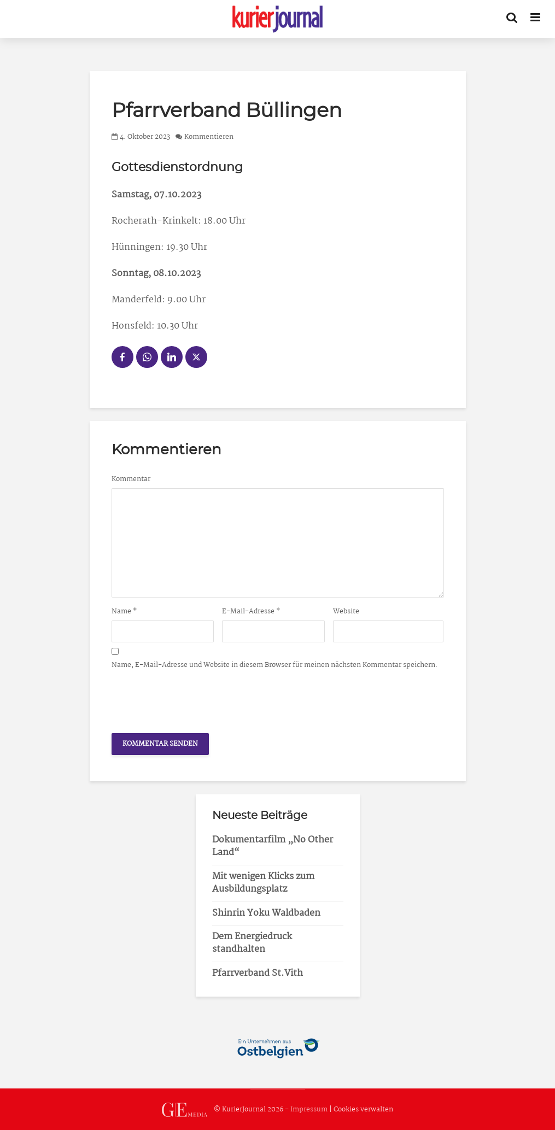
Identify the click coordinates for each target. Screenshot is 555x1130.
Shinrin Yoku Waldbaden (266, 913)
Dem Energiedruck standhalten (252, 943)
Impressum (309, 1109)
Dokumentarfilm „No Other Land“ (272, 846)
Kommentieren (208, 137)
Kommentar (131, 479)
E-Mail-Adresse (251, 611)
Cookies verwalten (363, 1109)
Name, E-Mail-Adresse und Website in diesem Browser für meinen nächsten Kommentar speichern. (274, 665)
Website (346, 611)
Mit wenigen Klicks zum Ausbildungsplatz (263, 883)
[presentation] (195, 698)
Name (124, 611)
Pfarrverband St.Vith (257, 973)
